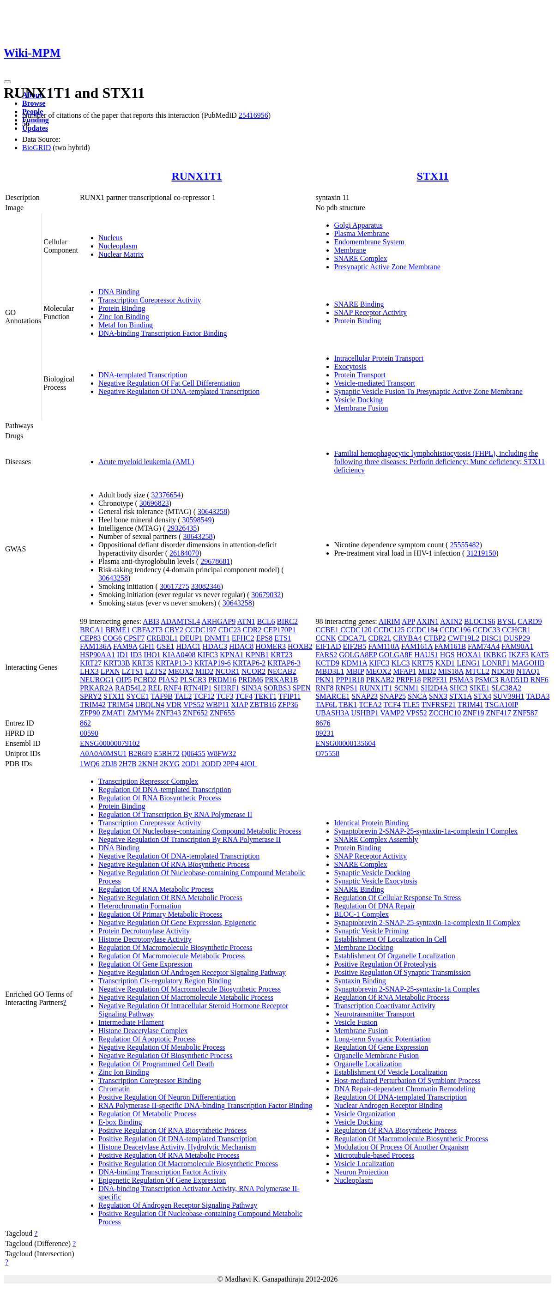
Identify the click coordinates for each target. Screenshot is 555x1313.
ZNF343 (168, 713)
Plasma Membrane (361, 233)
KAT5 (540, 655)
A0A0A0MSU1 (103, 753)
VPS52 (193, 704)
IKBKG (495, 655)
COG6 (112, 638)
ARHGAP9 (218, 621)
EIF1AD (328, 646)
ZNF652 (195, 713)
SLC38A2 (506, 688)
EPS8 (264, 638)
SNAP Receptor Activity (370, 312)
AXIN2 (451, 621)
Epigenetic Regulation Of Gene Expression (162, 1180)
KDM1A (354, 663)
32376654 (166, 495)
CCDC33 (486, 630)
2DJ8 (109, 764)
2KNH (148, 764)
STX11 (433, 176)
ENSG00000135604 (345, 743)
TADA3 (537, 696)
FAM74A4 (484, 646)
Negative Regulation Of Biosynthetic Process (165, 1055)
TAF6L (326, 704)
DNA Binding (118, 292)
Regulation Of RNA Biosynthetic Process (159, 798)
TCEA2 (370, 704)
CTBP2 (435, 638)
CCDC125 (389, 630)
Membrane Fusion (361, 408)
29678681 (215, 561)
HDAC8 (241, 646)
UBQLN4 (149, 704)
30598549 (197, 520)
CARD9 (530, 621)
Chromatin (114, 1089)
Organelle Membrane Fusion (376, 1055)
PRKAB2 (380, 680)
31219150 (481, 553)
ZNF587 (525, 713)
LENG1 (468, 663)
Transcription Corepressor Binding (149, 1080)
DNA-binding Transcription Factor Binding (162, 333)
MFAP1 (404, 671)
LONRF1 (496, 663)
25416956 (253, 115)
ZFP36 (288, 704)
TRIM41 (470, 704)
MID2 (204, 671)
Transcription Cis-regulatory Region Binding (164, 981)
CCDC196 (455, 630)
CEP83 (90, 638)
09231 (324, 733)
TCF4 (243, 696)
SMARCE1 (332, 696)
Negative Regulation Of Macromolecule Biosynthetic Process (189, 989)
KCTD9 (327, 663)
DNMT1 (217, 638)
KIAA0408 (179, 655)
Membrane (350, 250)
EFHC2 (243, 638)
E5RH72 (167, 753)
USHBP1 (365, 713)
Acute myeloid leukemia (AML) (146, 462)
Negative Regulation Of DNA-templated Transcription (178, 391)
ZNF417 (498, 713)
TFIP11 (289, 696)
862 (85, 723)
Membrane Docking (363, 947)
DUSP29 (517, 638)
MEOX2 (180, 671)
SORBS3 (277, 688)
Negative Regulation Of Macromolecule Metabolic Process (185, 997)
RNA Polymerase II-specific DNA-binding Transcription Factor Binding (205, 1105)
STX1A (460, 696)
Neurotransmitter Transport (374, 1014)
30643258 (212, 511)
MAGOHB (528, 663)
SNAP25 (393, 696)
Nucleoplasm (117, 246)
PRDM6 (250, 680)
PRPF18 (408, 680)
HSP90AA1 (97, 655)
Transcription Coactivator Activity (384, 1006)
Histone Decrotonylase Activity (145, 939)
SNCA (417, 696)
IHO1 (152, 655)
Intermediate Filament (131, 1022)
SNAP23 (364, 696)
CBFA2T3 (147, 630)
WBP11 (217, 704)
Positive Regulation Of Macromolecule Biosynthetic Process (188, 1164)
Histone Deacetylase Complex (143, 1031)
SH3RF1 (227, 688)
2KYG (170, 764)
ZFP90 (90, 713)
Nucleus (110, 238)
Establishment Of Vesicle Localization (390, 1072)
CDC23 (229, 630)
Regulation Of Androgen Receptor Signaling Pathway (177, 1205)
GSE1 (165, 646)
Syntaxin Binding (360, 981)
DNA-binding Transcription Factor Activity (162, 1172)
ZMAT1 (114, 713)
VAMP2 (392, 713)
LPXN (110, 671)
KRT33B (116, 663)
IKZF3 (519, 655)
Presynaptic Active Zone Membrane (387, 267)
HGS (447, 655)
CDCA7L (352, 638)
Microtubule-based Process (374, 1155)
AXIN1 (427, 621)
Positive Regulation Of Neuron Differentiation (166, 1097)
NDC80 (502, 671)
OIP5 (124, 680)
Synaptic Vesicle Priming (371, 931)
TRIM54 (120, 704)
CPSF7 (134, 638)
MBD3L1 (329, 671)
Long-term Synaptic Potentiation (382, 1039)
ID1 (122, 655)
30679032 (266, 595)
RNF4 (172, 688)
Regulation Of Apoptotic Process (147, 1039)
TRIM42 (93, 704)
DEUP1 (191, 638)
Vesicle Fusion (355, 1022)
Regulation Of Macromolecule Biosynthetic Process (175, 947)
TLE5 (411, 704)
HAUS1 (426, 655)
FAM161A (417, 646)
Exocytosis (350, 366)
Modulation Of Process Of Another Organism (401, 1147)
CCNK (325, 638)
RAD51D (514, 680)
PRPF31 (435, 680)
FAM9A (125, 646)
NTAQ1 (528, 671)
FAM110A (383, 646)
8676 (322, 723)
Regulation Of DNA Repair (374, 906)
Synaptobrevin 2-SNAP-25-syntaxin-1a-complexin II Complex (427, 922)
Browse (33, 103)
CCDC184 (422, 630)
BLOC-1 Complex (361, 914)
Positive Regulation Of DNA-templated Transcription (177, 1139)
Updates (35, 128)
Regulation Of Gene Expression (145, 964)
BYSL (506, 621)
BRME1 (117, 630)
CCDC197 (201, 630)
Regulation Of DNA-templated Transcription (164, 789)
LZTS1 (132, 671)
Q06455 (193, 753)
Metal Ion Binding (125, 325)
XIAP (239, 704)
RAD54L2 (130, 688)
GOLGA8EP (358, 655)
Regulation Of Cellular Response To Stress (397, 898)
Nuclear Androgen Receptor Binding (388, 1105)
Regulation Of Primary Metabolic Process (160, 914)
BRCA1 (92, 630)
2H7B (127, 764)
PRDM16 (222, 680)
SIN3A (251, 688)
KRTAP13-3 (174, 663)
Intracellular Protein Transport (378, 358)
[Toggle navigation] (7, 81)
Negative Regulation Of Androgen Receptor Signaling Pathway (192, 972)
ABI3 (151, 621)
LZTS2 (155, 671)
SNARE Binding (359, 304)
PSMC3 (486, 680)
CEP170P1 (280, 630)
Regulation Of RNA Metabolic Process (156, 889)
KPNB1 (257, 655)
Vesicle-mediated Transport (374, 383)
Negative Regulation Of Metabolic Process (161, 1047)
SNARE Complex (360, 258)
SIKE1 (480, 688)
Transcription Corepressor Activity (149, 300)
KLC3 (400, 663)
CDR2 (252, 630)
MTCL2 (477, 671)
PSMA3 (461, 680)
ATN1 (246, 621)
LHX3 (89, 671)
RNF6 (540, 680)
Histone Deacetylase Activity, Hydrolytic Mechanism (177, 1147)
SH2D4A (434, 688)
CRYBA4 (407, 638)
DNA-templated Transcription (142, 375)
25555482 (464, 545)
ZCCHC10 (445, 713)
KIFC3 (208, 655)
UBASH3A (332, 713)
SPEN (302, 688)
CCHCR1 (516, 630)
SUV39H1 (509, 696)
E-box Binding (120, 1122)
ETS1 (282, 638)
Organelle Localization (368, 1064)
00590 (89, 733)
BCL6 (266, 621)
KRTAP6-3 (284, 663)
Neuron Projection (361, 1172)
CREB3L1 (162, 638)
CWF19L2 (463, 638)
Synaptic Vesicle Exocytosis (375, 881)
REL (155, 688)
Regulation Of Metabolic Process (147, 1114)
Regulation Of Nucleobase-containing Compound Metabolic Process (199, 831)
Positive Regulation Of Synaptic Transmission (402, 972)
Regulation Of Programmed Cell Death (156, 1064)
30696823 (154, 503)
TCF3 (224, 696)
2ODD (211, 764)
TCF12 (203, 696)
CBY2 (173, 630)
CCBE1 (326, 630)
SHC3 (459, 688)
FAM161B (450, 646)
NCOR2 (253, 671)
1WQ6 (90, 764)
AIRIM (389, 621)
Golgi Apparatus (358, 225)
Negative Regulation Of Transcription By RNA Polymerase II (189, 839)
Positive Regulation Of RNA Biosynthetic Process (172, 1130)
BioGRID (36, 147)
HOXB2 (300, 646)
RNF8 (324, 688)
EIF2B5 (354, 646)
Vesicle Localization (364, 1164)
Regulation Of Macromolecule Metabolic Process (171, 956)
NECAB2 (281, 671)
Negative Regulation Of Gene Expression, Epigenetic (177, 922)
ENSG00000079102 (110, 743)
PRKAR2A (96, 688)
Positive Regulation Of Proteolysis (385, 964)
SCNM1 (406, 688)
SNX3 (438, 696)
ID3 (136, 655)
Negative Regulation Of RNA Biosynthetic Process (174, 864)
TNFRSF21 (439, 704)
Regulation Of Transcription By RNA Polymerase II (175, 814)
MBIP (355, 671)
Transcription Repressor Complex (148, 781)
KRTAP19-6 (212, 663)
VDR (173, 704)
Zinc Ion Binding (123, 317)
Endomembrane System (369, 242)
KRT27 (91, 663)
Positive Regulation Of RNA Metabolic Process (168, 1155)
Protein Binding (121, 308)
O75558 (327, 753)
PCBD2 (145, 680)
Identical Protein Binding (371, 823)
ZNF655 (222, 713)
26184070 (184, 553)
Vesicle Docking (358, 400)
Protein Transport (360, 375)
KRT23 (281, 655)
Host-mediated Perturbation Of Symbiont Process (407, 1080)
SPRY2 (91, 696)
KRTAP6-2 (249, 663)
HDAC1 (188, 646)
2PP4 (231, 764)
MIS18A (451, 671)
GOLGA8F (395, 655)
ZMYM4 (140, 713)
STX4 (482, 696)
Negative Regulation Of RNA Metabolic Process (170, 898)
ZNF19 (473, 713)
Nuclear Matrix (121, 254)
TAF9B (162, 696)
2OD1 (190, 764)
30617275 (174, 586)
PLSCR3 (193, 680)
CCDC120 (356, 630)
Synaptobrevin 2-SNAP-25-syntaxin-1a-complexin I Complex (426, 831)
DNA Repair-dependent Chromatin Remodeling (404, 1089)
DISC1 (491, 638)
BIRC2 (287, 621)
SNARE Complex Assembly (376, 839)
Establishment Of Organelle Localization (394, 956)
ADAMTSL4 (180, 621)
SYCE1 (138, 696)
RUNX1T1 (196, 176)
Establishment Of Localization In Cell (390, 939)
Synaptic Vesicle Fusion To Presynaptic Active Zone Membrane (428, 391)
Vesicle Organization (364, 1114)
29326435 (182, 528)
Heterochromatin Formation (139, 906)
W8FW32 (221, 753)
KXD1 (445, 663)
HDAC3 (215, 646)
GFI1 (147, 646)
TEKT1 (265, 696)
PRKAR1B (281, 680)
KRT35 (143, 663)
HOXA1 (469, 655)
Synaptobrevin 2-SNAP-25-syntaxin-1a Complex (407, 989)
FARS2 (326, 655)
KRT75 (422, 663)
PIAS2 (168, 680)
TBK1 (347, 704)
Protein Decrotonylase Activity (144, 931)
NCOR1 (227, 671)
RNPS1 (347, 688)
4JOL (248, 764)
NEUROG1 (97, 680)
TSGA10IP (501, 704)
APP (408, 621)
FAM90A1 (517, 646)
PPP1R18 (350, 680)
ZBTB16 (263, 704)
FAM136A (95, 646)
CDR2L (379, 638)
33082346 (206, 586)
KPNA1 (232, 655)
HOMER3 (270, 646)
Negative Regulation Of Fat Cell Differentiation (169, 383)
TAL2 (183, 696)
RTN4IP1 (197, 688)
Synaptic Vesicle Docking (372, 873)
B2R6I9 (140, 753)
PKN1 (324, 680)
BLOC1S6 (479, 621)
